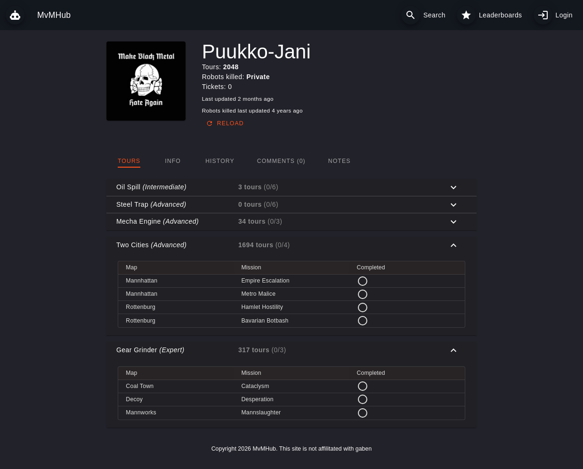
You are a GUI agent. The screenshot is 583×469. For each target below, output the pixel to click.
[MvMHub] (15, 15)
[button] (291, 187)
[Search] (410, 15)
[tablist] (291, 161)
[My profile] (543, 15)
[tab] (129, 161)
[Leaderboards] (466, 15)
